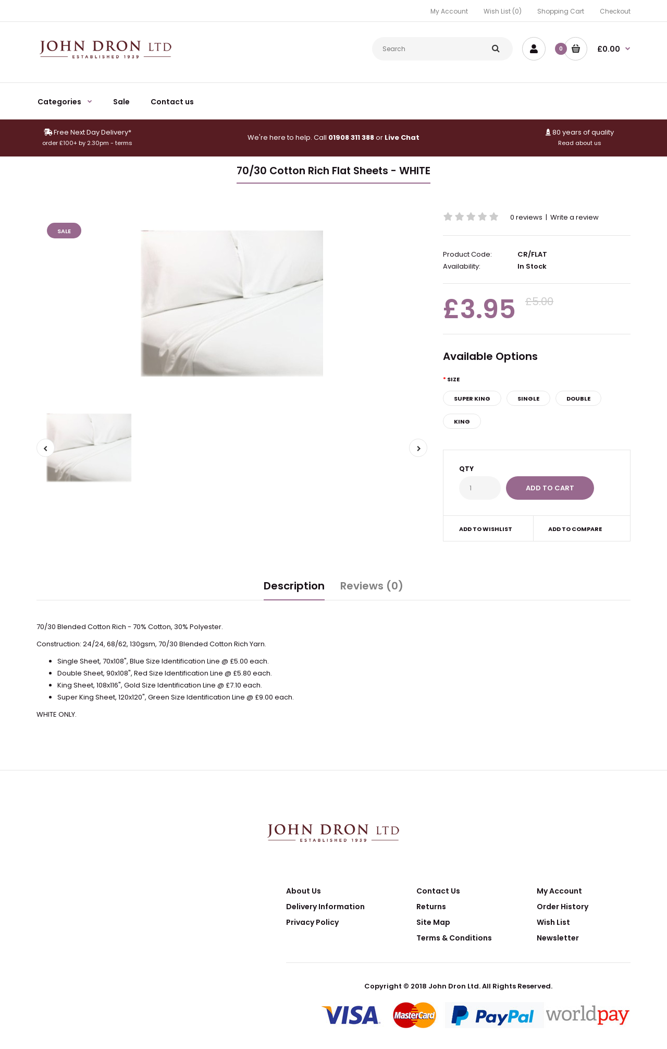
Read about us (579, 143)
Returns (431, 906)
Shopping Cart (560, 11)
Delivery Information (325, 906)
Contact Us (438, 891)
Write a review (574, 217)
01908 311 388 (351, 137)
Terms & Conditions (454, 938)
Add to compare (575, 529)
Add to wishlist (485, 529)
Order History (562, 906)
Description (294, 585)
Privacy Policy (312, 922)
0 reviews (526, 217)
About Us (303, 891)
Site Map (433, 922)
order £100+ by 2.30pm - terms (87, 143)
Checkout (615, 11)
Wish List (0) (503, 11)
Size (453, 379)
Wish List (553, 922)
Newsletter (558, 938)
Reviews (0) (371, 585)
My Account (449, 11)
